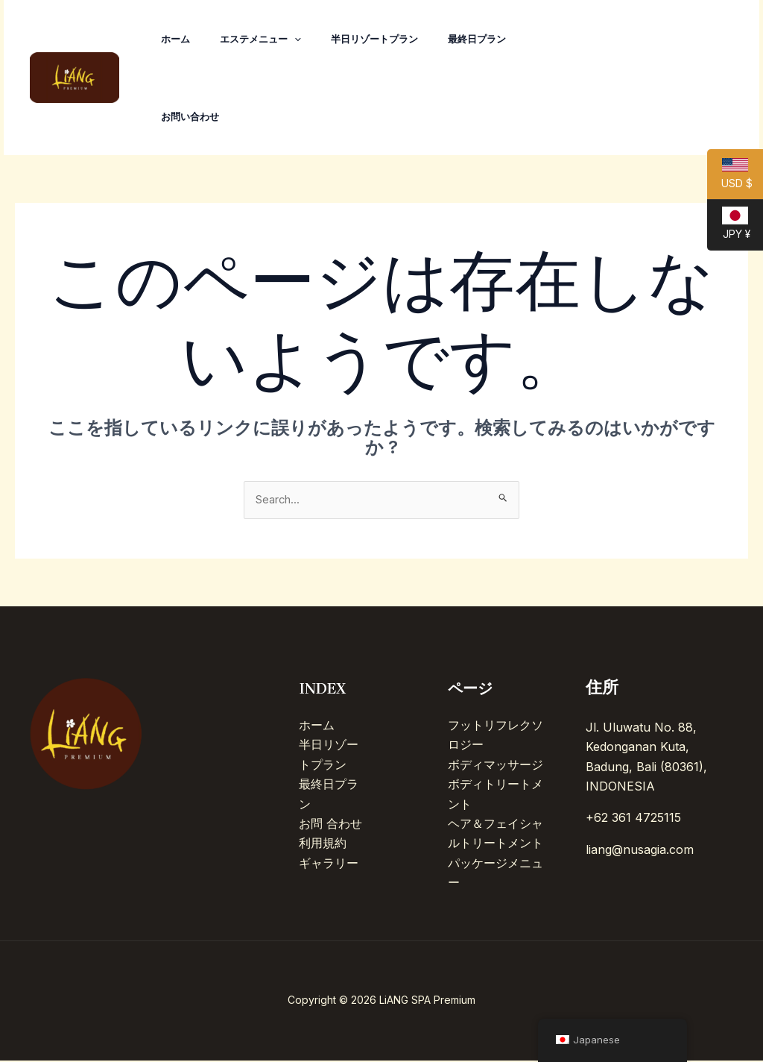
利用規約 (322, 845)
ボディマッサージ (495, 765)
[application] (303, 39)
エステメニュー (269, 39)
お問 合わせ (330, 824)
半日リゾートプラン (389, 39)
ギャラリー (328, 864)
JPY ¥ (728, 228)
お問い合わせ (193, 116)
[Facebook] (681, 78)
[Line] (713, 78)
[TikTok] (615, 78)
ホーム (178, 39)
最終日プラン (498, 39)
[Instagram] (648, 78)
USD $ (730, 179)
